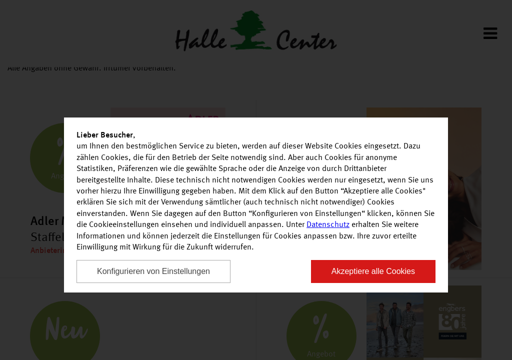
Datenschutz (328, 225)
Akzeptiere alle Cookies (373, 271)
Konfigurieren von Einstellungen (153, 271)
